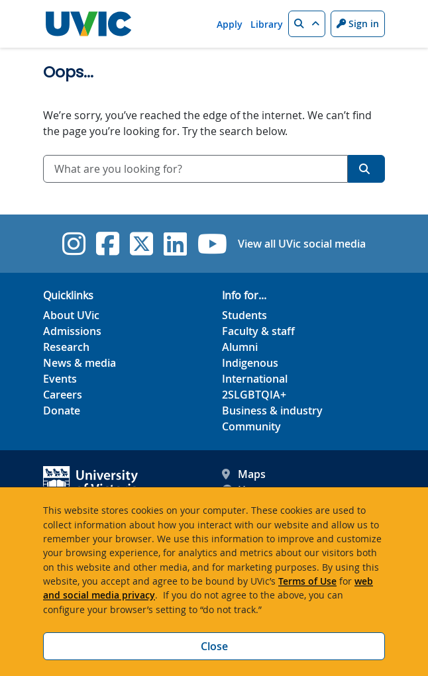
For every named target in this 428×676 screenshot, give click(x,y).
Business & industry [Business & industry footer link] (272, 410)
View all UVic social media (302, 243)
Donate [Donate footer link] (61, 410)
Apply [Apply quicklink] (229, 24)
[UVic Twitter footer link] (141, 243)
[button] (306, 24)
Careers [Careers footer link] (62, 394)
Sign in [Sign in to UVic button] (358, 23)
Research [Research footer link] (66, 347)
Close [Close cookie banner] (214, 646)
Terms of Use (307, 581)
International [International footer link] (255, 378)
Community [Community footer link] (251, 426)
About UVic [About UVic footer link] (71, 315)
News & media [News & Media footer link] (79, 363)
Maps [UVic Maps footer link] (244, 474)
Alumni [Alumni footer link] (240, 347)
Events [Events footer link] (60, 378)
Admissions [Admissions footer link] (72, 331)
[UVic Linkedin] (175, 243)
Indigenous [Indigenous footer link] (250, 363)
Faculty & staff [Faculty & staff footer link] (258, 331)
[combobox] (195, 169)
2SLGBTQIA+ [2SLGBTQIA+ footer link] (254, 394)
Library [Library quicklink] (266, 24)
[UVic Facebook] (107, 243)
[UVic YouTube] (212, 243)
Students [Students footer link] (244, 315)
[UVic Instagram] (73, 243)
